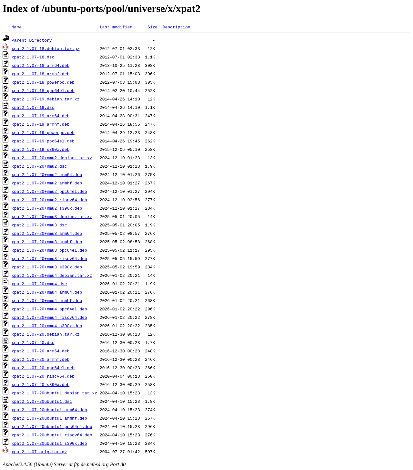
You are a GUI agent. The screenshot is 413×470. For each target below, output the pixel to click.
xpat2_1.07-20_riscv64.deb (43, 376)
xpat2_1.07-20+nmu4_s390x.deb (47, 326)
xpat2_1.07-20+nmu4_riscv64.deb (49, 317)
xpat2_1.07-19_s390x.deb (40, 149)
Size (152, 27)
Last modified (116, 27)
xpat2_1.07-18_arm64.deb (40, 65)
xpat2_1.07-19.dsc (33, 107)
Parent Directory (32, 40)
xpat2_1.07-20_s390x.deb (40, 384)
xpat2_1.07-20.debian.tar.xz (46, 334)
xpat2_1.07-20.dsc (33, 342)
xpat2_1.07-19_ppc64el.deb (43, 141)
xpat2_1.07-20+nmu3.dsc (39, 225)
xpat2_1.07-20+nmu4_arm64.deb (47, 292)
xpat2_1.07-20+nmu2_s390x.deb (47, 208)
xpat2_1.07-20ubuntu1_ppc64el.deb (52, 426)
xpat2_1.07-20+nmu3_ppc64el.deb (49, 250)
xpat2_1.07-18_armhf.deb (40, 74)
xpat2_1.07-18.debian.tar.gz (46, 48)
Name (17, 27)
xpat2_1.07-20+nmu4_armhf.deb (47, 300)
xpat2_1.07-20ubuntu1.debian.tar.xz (54, 393)
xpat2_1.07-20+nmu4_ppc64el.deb (49, 309)
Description (176, 27)
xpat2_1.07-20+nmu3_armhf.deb (47, 242)
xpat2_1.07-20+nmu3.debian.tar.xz (52, 216)
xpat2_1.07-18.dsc (33, 57)
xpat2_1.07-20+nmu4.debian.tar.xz (52, 275)
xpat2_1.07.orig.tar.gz (39, 451)
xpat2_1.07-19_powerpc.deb (43, 132)
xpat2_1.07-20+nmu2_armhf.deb (47, 183)
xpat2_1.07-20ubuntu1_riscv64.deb (52, 435)
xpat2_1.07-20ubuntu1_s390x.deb (49, 443)
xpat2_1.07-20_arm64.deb (40, 351)
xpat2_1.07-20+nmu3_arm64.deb (47, 233)
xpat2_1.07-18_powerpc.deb (43, 82)
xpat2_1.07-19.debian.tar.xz (46, 99)
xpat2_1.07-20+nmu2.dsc (39, 166)
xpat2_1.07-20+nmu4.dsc (39, 284)
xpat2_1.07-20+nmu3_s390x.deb (47, 267)
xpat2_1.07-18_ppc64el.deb (43, 90)
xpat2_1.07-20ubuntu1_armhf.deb (49, 418)
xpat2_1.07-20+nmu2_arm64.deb (47, 174)
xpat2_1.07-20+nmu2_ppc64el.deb (49, 191)
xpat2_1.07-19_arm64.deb (40, 116)
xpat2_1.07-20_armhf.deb (40, 359)
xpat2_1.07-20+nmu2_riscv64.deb (49, 200)
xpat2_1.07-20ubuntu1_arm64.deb (49, 410)
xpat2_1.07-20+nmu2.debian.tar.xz (52, 158)
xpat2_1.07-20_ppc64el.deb (43, 368)
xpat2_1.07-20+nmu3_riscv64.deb (49, 258)
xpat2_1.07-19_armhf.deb (40, 124)
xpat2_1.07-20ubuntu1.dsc (42, 401)
